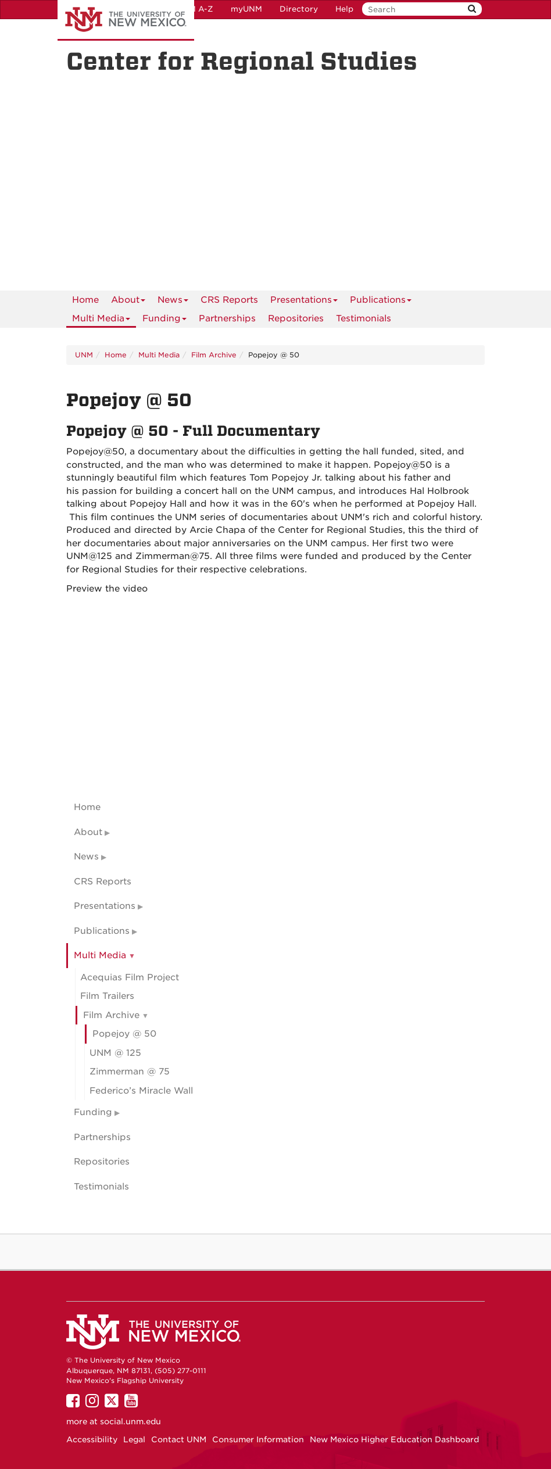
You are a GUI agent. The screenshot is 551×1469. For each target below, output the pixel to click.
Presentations (304, 302)
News (173, 302)
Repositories (296, 318)
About (128, 302)
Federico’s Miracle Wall (141, 1090)
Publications (381, 302)
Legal (134, 1439)
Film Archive (214, 354)
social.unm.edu (130, 1421)
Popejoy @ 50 (124, 1034)
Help (344, 9)
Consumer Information (258, 1439)
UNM (84, 354)
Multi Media (101, 320)
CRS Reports (229, 300)
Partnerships (227, 318)
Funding (164, 320)
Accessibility (91, 1439)
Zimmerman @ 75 (130, 1071)
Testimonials (363, 318)
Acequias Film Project (129, 977)
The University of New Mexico (126, 20)
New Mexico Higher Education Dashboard (394, 1439)
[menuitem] (85, 300)
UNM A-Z (195, 9)
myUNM (246, 9)
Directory (299, 9)
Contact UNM (178, 1439)
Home (85, 300)
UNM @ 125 (115, 1053)
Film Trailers (107, 996)
